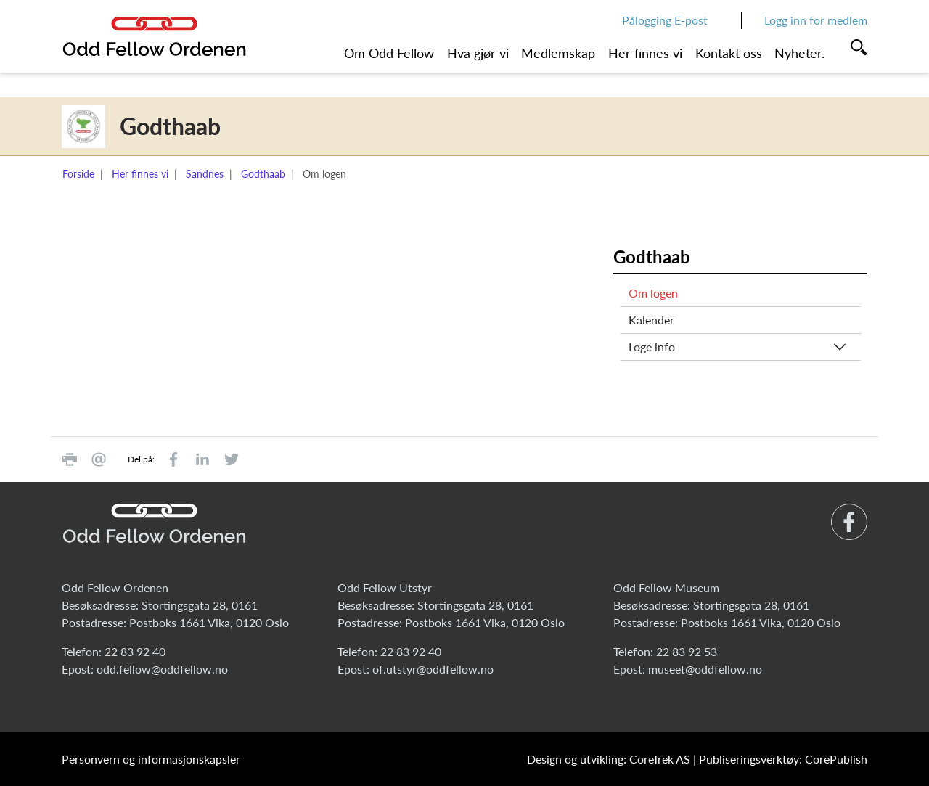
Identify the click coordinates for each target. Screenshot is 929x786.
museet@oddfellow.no (705, 669)
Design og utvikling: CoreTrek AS (608, 759)
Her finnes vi (645, 53)
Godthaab (263, 174)
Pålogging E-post (665, 20)
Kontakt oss (728, 53)
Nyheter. (799, 53)
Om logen (653, 293)
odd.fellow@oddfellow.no (162, 669)
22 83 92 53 (686, 651)
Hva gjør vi (478, 53)
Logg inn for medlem (815, 20)
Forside (78, 174)
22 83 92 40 (135, 651)
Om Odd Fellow (389, 53)
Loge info (652, 346)
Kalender (651, 320)
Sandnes (205, 174)
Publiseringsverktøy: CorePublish (783, 759)
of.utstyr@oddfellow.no (433, 669)
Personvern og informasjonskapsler (151, 759)
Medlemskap (558, 53)
